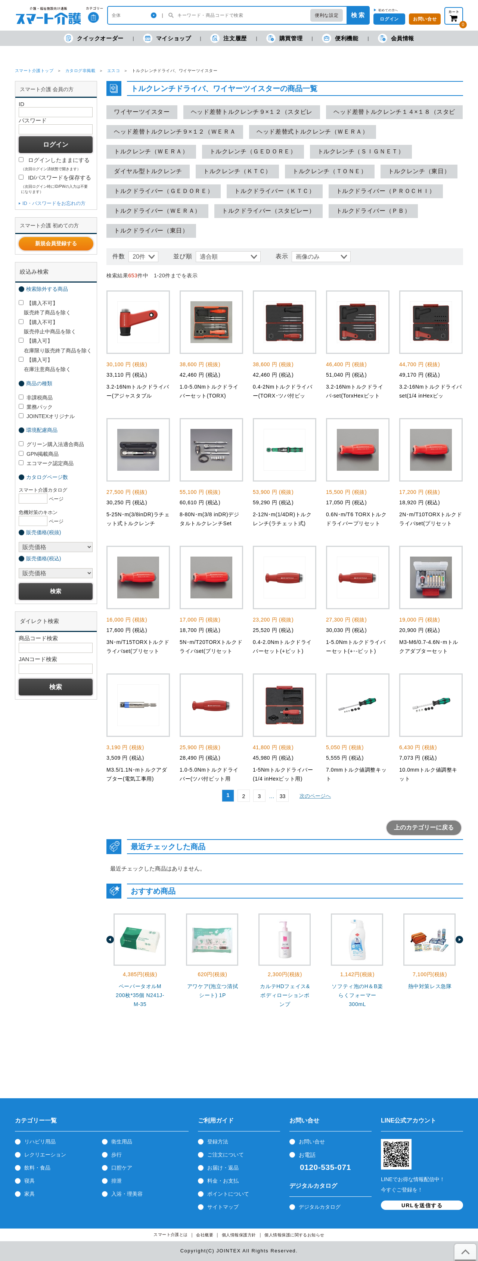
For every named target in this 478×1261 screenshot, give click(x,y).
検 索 (357, 15)
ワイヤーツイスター (142, 112)
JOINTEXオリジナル (47, 416)
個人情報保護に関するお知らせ (294, 1235)
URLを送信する (422, 1205)
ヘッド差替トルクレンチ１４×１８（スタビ (394, 112)
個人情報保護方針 (239, 1235)
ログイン (389, 19)
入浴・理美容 (127, 1193)
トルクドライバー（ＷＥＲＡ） (157, 211)
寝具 (29, 1180)
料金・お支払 (223, 1180)
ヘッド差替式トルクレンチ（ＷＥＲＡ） (313, 131)
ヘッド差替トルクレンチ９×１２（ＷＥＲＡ (175, 131)
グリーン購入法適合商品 (51, 444)
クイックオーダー (94, 38)
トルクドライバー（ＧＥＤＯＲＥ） (163, 191)
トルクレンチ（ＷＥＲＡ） (151, 151)
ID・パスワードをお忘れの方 (54, 203)
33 (283, 796)
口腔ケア (121, 1167)
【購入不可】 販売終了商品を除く (45, 307)
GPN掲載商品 (39, 454)
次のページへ (315, 796)
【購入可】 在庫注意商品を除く (45, 364)
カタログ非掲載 (80, 70)
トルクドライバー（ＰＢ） (373, 211)
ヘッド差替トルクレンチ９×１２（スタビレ (252, 112)
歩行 (116, 1154)
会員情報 (396, 38)
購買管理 (284, 38)
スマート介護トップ (34, 70)
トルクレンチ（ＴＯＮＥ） (329, 171)
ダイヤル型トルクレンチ (148, 171)
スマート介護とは (170, 1235)
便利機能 (340, 38)
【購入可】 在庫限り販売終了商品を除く (55, 345)
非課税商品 (36, 398)
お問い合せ (312, 1141)
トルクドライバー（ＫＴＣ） (274, 191)
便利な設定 (326, 15)
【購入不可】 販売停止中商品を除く (47, 326)
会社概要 (204, 1235)
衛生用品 (121, 1141)
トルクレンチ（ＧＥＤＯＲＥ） (253, 151)
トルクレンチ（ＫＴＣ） (237, 171)
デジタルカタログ (320, 1206)
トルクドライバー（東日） (151, 230)
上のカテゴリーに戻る (424, 827)
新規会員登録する (56, 243)
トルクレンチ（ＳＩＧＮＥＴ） (360, 151)
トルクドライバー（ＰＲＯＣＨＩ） (385, 191)
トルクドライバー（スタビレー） (268, 211)
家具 (29, 1193)
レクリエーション (45, 1154)
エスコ (113, 70)
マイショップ (167, 38)
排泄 (116, 1180)
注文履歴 (228, 38)
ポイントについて (228, 1193)
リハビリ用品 (40, 1141)
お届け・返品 (223, 1167)
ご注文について (225, 1154)
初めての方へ (388, 10)
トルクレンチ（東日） (419, 171)
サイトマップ (223, 1206)
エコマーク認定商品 (46, 463)
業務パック (36, 407)
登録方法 (217, 1141)
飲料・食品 (37, 1167)
